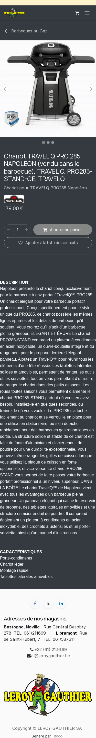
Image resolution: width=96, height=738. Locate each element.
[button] (5, 88)
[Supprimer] (8, 230)
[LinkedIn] (61, 603)
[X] (48, 603)
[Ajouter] (27, 230)
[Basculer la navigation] (87, 12)
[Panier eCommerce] (77, 13)
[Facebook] (35, 603)
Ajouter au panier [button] (62, 230)
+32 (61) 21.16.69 (50, 649)
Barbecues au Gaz (25, 30)
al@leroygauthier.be (50, 655)
